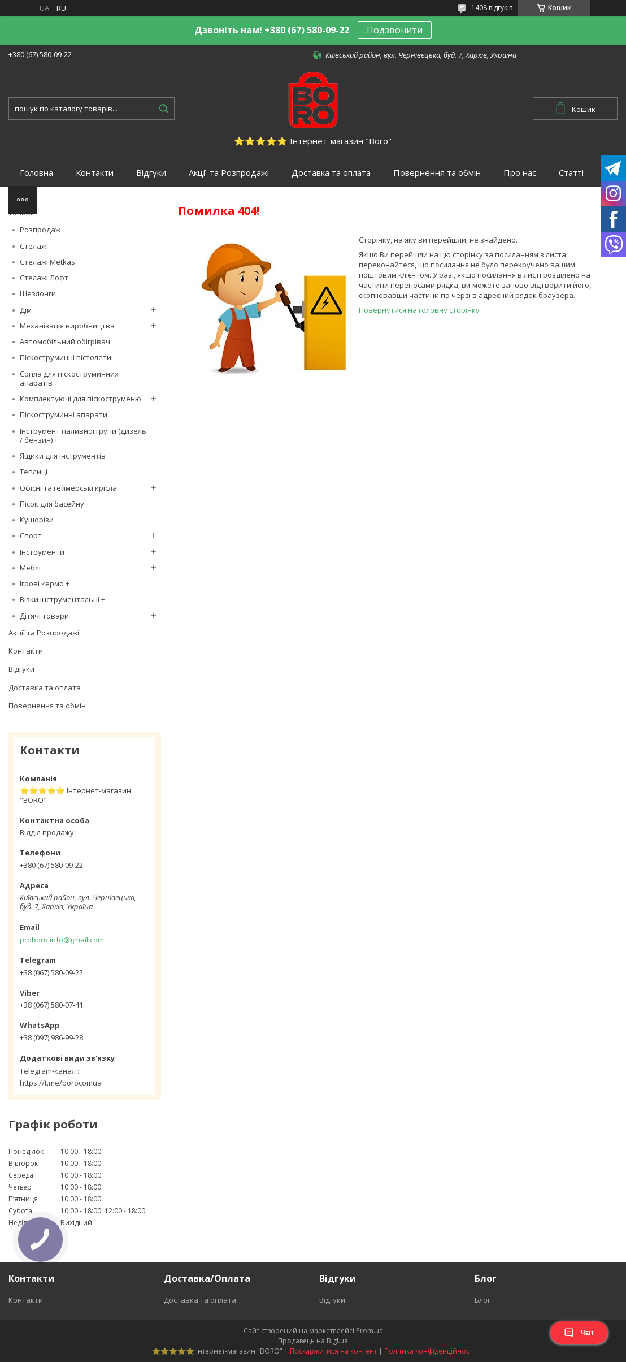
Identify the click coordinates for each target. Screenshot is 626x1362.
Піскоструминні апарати (63, 414)
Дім (26, 310)
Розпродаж (40, 229)
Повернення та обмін (437, 172)
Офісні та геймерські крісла (68, 488)
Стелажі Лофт (44, 278)
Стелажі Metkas (47, 262)
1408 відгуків (491, 7)
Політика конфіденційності (429, 1351)
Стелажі (34, 246)
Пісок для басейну (52, 504)
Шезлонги (38, 293)
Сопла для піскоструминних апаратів (69, 378)
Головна (36, 172)
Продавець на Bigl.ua (313, 1341)
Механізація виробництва (67, 326)
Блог (482, 1300)
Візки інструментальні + (62, 599)
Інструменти (42, 552)
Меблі (30, 568)
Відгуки (151, 172)
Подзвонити (395, 30)
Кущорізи (37, 519)
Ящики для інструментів (63, 456)
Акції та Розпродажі (229, 172)
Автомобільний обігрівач (65, 341)
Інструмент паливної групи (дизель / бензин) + (83, 435)
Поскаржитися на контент (333, 1351)
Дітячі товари (44, 616)
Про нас (519, 172)
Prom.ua (369, 1330)
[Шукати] (163, 108)
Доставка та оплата (331, 172)
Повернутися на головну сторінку (419, 310)
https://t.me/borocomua (61, 1083)
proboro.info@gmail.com (62, 939)
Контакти (95, 172)
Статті (571, 172)
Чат (579, 1333)
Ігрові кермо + (44, 583)
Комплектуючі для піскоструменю (80, 399)
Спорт (31, 535)
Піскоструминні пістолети (65, 357)
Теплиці (33, 471)
